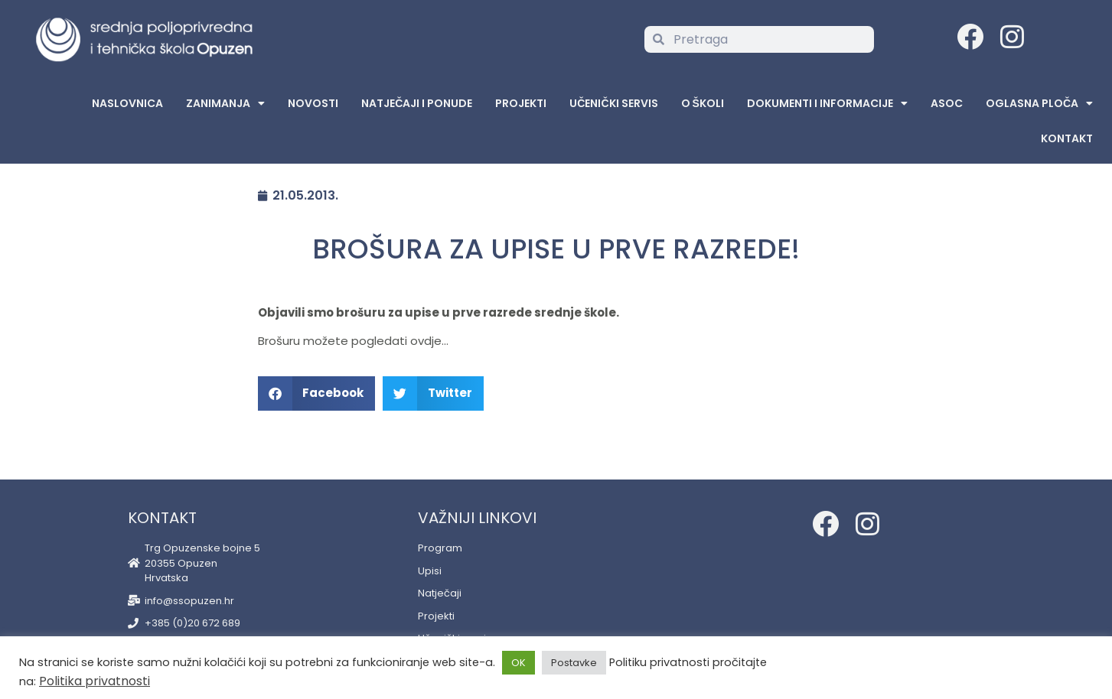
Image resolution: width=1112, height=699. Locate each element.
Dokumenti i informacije (827, 103)
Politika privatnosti (94, 681)
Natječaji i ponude (416, 103)
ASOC (947, 103)
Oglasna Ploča (1039, 103)
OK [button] (518, 662)
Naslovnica (127, 103)
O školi (702, 103)
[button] (317, 393)
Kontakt (1067, 138)
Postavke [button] (574, 662)
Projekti (520, 103)
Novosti (313, 103)
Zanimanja (225, 103)
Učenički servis (613, 103)
